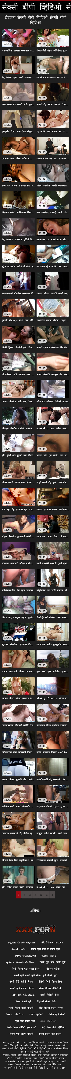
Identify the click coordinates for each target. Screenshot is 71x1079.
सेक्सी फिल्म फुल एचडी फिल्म (26, 968)
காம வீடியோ (48, 1021)
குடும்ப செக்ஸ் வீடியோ (21, 942)
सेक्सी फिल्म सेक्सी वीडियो (21, 1007)
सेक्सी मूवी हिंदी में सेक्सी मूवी (45, 949)
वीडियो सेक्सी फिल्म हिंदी (50, 981)
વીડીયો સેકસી (18, 949)
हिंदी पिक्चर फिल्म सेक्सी (51, 1007)
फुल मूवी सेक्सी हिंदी (25, 1021)
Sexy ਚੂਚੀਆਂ (36, 1014)
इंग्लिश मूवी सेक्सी (56, 1014)
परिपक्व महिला (52, 968)
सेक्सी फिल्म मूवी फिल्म (50, 1033)
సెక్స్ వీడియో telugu (52, 942)
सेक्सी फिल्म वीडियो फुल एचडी (21, 1027)
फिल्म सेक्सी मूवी (24, 1001)
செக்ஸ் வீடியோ (14, 1014)
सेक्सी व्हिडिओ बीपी (49, 994)
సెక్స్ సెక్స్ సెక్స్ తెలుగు (23, 994)
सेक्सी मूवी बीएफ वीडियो (22, 988)
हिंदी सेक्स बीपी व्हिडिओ (53, 1027)
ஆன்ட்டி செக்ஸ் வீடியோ (20, 962)
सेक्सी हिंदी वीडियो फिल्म (21, 981)
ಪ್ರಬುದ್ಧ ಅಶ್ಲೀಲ (48, 955)
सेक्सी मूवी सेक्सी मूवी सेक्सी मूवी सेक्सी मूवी (35, 975)
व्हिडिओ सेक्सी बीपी (46, 1001)
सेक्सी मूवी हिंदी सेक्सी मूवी (52, 962)
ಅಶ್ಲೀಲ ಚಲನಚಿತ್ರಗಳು (25, 955)
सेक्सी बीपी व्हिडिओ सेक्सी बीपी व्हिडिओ (27, 1067)
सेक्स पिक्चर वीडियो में (50, 988)
